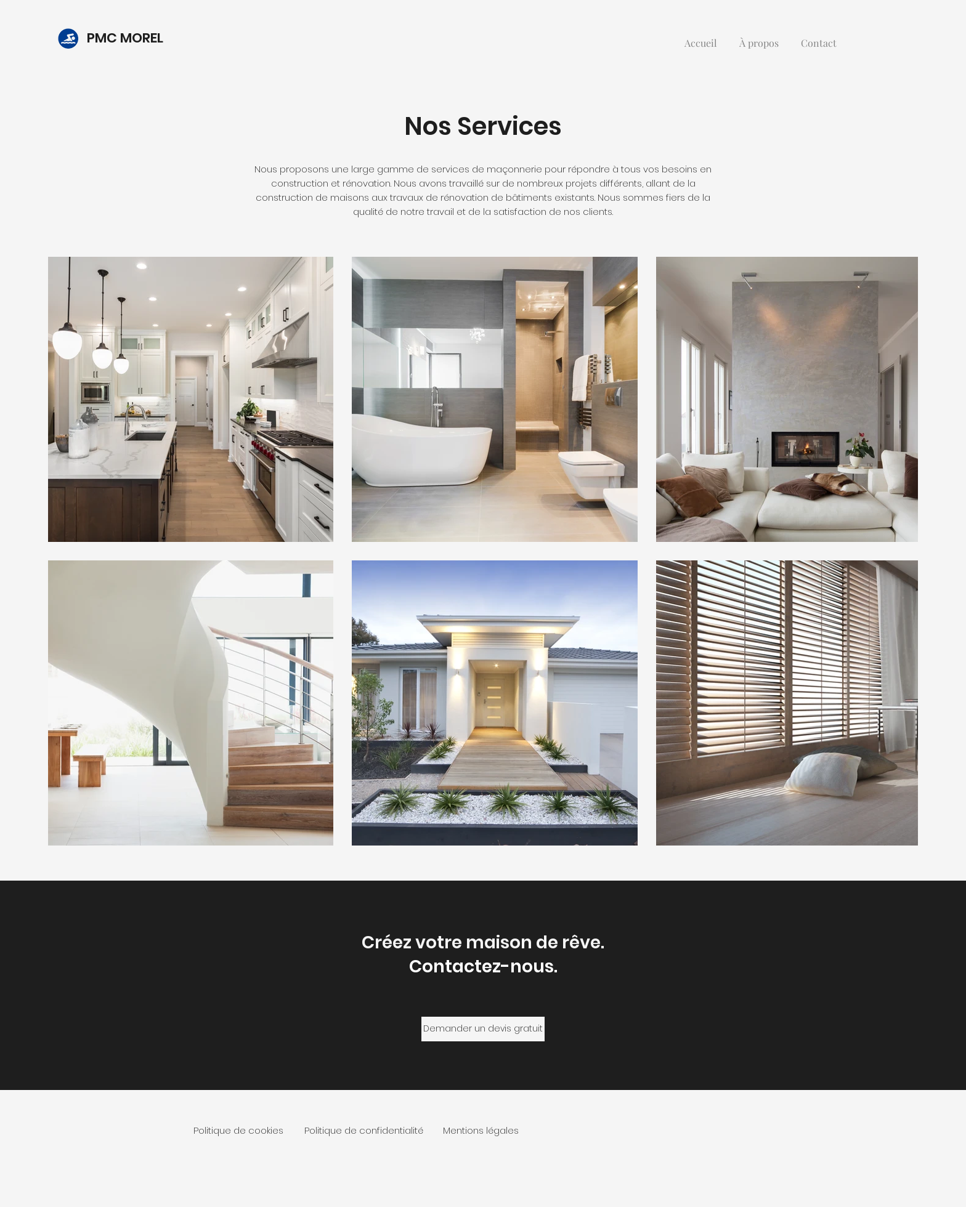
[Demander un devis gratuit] (483, 1029)
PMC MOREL (126, 37)
